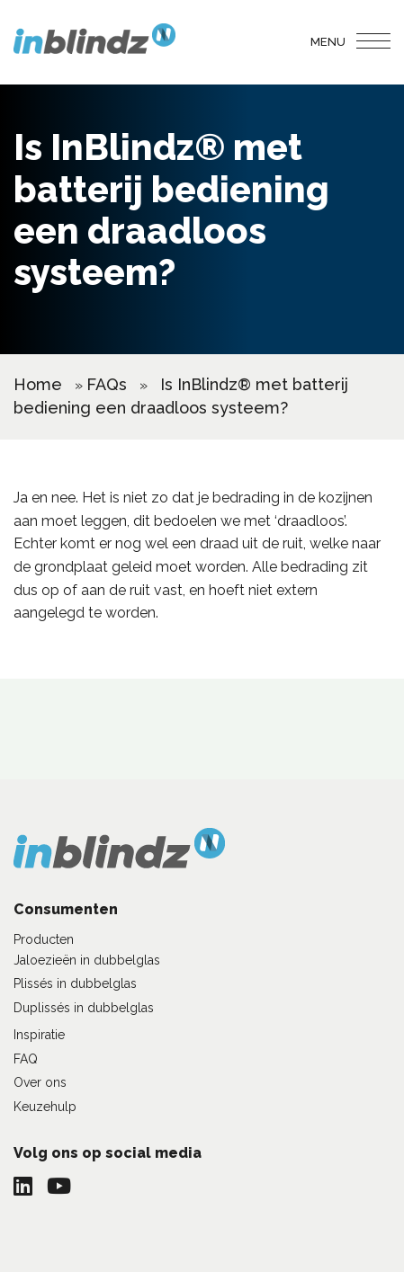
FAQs (106, 384)
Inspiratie (39, 1034)
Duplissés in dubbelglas (83, 1008)
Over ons (40, 1082)
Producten (43, 939)
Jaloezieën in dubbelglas (86, 960)
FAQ (25, 1059)
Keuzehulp (44, 1106)
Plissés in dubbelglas (75, 983)
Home (37, 384)
